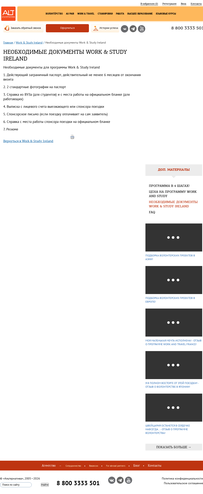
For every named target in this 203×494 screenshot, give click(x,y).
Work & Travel (85, 13)
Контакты (196, 3)
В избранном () (149, 3)
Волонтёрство (54, 13)
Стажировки (105, 13)
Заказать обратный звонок (26, 28)
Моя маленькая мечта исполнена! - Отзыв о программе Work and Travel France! (173, 342)
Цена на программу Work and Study (173, 194)
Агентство (49, 465)
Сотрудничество (73, 465)
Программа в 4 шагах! (169, 186)
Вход (183, 3)
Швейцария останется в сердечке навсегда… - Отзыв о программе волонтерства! (167, 429)
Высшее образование (140, 13)
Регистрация (169, 3)
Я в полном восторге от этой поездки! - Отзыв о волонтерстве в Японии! (172, 384)
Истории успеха (109, 28)
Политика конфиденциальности (182, 478)
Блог (136, 465)
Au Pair (70, 13)
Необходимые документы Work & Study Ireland (173, 204)
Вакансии (93, 465)
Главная (8, 42)
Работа (120, 13)
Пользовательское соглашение (183, 483)
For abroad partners (115, 465)
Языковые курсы (166, 13)
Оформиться (67, 28)
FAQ (152, 212)
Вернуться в (28, 141)
